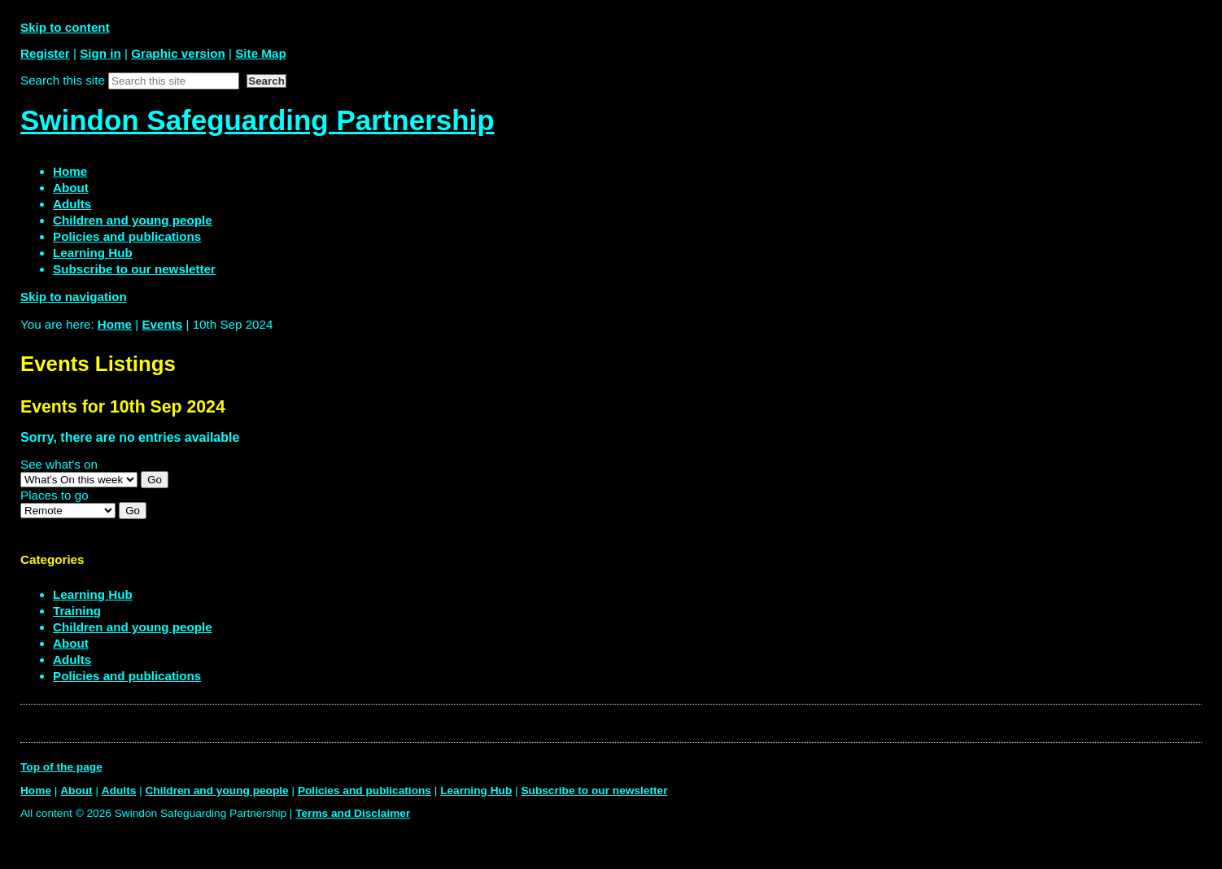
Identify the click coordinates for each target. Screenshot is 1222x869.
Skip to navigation (73, 296)
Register (45, 53)
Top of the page (61, 767)
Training (77, 611)
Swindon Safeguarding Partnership (257, 120)
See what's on (59, 464)
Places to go (54, 495)
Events (162, 324)
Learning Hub (93, 594)
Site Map (260, 53)
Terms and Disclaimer (352, 813)
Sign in (100, 53)
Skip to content (65, 27)
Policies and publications (127, 676)
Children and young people (132, 627)
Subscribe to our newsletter (594, 790)
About (71, 643)
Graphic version (178, 53)
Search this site (62, 80)
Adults (72, 659)
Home (115, 324)
